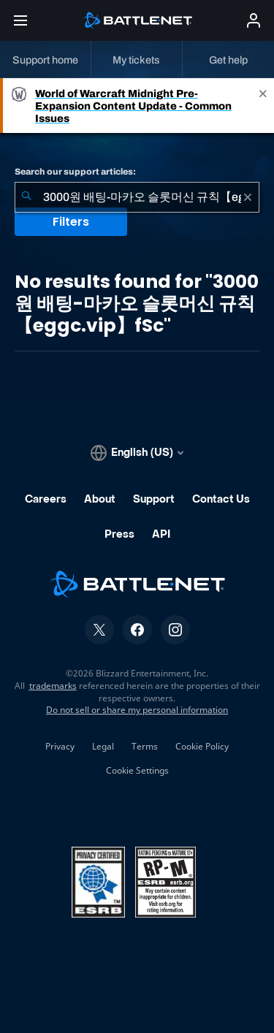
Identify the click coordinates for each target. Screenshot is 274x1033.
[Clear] (247, 197)
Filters (71, 221)
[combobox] (137, 197)
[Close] (263, 105)
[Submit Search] (26, 197)
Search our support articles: (75, 172)
